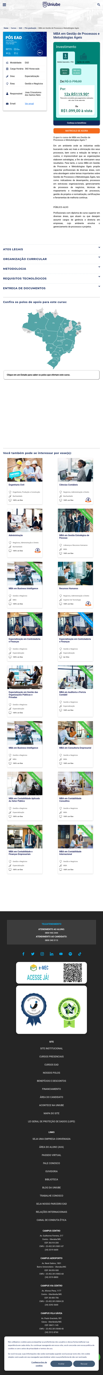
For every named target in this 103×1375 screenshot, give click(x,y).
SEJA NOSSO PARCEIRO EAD (51, 1203)
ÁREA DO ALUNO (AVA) (51, 1147)
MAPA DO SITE (51, 1113)
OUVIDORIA (51, 1171)
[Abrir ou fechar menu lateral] (4, 5)
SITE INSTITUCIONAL (51, 1048)
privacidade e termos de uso (40, 1348)
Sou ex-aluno (65, 71)
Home (6, 28)
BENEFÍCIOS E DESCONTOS (51, 1081)
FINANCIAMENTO (51, 1089)
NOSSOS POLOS (51, 1072)
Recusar (84, 1364)
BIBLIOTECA (51, 1179)
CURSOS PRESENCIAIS (51, 1056)
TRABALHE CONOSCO (51, 1195)
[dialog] (51, 1353)
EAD (20, 28)
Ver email (29, 103)
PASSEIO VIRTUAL (51, 1155)
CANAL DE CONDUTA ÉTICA (51, 1220)
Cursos (13, 28)
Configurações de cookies (39, 1364)
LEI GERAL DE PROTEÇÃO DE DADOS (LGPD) (51, 1121)
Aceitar (61, 1364)
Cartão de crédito (83, 58)
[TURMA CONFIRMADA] (85, 517)
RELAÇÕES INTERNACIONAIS (51, 1212)
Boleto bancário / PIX (65, 58)
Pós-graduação (30, 28)
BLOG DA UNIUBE (51, 1187)
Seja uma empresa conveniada (51, 1139)
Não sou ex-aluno (76, 71)
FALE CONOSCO (51, 1163)
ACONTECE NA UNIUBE (51, 1105)
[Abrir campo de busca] (98, 4)
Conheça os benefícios (76, 123)
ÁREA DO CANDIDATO (51, 1097)
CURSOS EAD (52, 1064)
